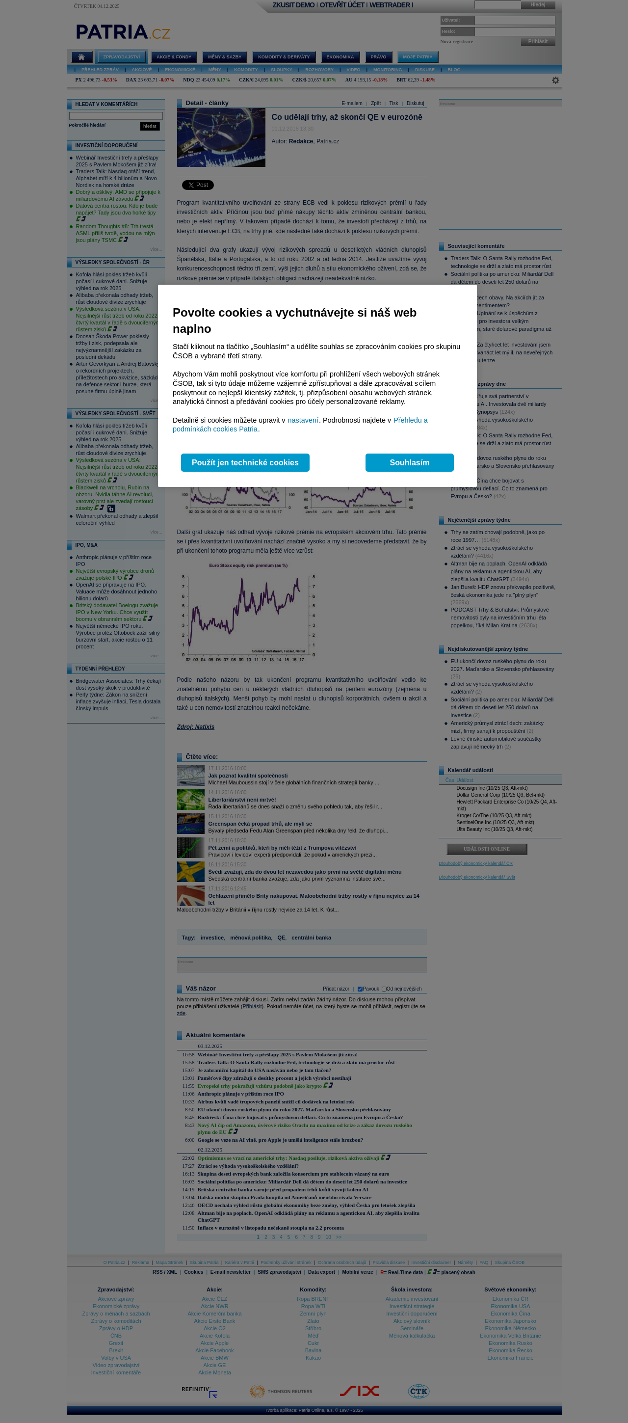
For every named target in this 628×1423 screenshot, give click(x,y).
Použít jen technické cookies (245, 462)
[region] (317, 386)
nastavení (303, 420)
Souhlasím (410, 462)
